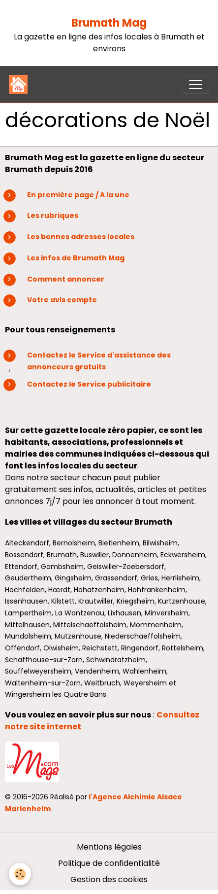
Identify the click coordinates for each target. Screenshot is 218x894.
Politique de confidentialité (109, 863)
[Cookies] (20, 874)
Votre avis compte (62, 300)
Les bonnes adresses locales (80, 237)
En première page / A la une (78, 195)
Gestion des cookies (109, 879)
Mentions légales (109, 847)
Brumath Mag (109, 23)
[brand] (20, 84)
